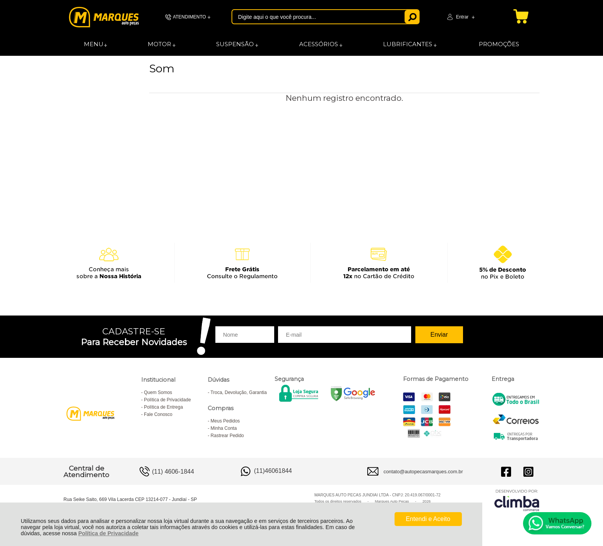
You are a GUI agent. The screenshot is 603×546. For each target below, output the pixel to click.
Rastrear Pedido (227, 435)
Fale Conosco (158, 414)
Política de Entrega (163, 407)
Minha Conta (224, 428)
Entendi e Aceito (428, 519)
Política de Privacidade (108, 533)
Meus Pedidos (225, 421)
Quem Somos (158, 392)
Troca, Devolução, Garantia (238, 392)
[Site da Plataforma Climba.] (517, 500)
